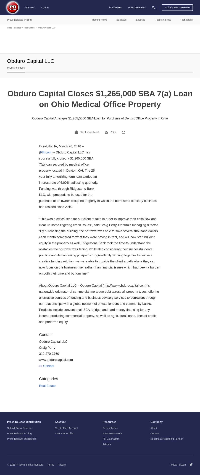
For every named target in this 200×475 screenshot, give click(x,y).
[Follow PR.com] (189, 465)
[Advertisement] (100, 41)
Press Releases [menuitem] (137, 7)
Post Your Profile (64, 433)
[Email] (123, 132)
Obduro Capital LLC (47, 28)
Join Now (29, 7)
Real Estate (29, 28)
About (154, 428)
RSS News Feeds (112, 433)
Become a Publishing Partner (167, 438)
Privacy (62, 464)
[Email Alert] (77, 132)
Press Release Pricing (19, 433)
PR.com (46, 152)
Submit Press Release (177, 7)
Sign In (45, 7)
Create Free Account (66, 428)
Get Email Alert (89, 132)
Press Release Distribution (21, 438)
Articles (107, 444)
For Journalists (111, 438)
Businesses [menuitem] (115, 7)
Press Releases (14, 28)
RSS (113, 132)
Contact (46, 366)
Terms (50, 464)
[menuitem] (153, 7)
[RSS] (107, 132)
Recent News (110, 428)
